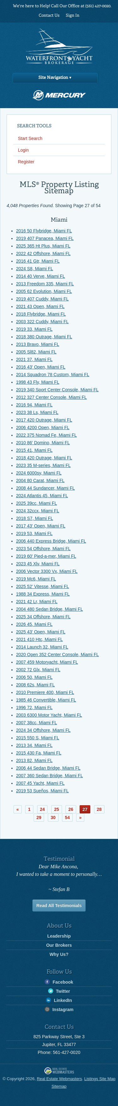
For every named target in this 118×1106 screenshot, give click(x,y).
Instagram (59, 1009)
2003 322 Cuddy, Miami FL (42, 321)
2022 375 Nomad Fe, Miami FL (46, 435)
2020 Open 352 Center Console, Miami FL (57, 654)
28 (99, 809)
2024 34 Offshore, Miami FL (43, 730)
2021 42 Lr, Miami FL (37, 601)
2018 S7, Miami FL (34, 518)
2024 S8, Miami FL (34, 268)
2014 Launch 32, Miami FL (42, 646)
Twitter (59, 991)
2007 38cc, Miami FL (36, 722)
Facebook (59, 982)
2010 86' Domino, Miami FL (43, 442)
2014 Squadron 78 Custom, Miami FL (52, 374)
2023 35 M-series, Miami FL (43, 465)
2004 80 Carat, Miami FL (40, 480)
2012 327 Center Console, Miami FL (51, 397)
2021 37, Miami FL (34, 359)
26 (70, 809)
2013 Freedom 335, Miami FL (45, 283)
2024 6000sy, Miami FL (38, 472)
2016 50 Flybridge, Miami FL (44, 230)
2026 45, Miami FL (34, 624)
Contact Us (49, 16)
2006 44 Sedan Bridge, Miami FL (48, 768)
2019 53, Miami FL (34, 533)
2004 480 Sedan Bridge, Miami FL (49, 609)
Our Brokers (59, 945)
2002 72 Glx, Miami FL (38, 669)
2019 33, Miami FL (34, 329)
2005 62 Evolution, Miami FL (44, 291)
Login (23, 150)
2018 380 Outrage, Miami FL (44, 336)
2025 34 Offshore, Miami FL (43, 616)
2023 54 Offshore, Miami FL (43, 548)
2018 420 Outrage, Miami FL (44, 457)
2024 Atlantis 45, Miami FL (42, 495)
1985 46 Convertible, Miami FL (46, 699)
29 (39, 817)
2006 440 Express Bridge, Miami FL (51, 541)
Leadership (59, 936)
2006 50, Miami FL (34, 677)
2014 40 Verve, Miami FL (40, 276)
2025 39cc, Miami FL (36, 503)
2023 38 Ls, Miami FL (37, 412)
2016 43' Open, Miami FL (40, 367)
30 (53, 817)
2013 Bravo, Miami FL (37, 344)
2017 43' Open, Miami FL (40, 525)
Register (26, 161)
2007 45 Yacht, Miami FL (40, 783)
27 (84, 809)
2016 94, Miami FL (34, 404)
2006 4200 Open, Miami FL (43, 427)
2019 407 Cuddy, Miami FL (42, 298)
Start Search (30, 138)
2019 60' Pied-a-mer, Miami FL (46, 556)
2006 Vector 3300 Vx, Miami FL (46, 571)
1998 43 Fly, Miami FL (37, 382)
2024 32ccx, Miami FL (37, 510)
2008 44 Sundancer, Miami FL (45, 488)
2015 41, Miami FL (34, 450)
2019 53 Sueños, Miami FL (42, 790)
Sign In (72, 16)
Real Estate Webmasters (59, 1071)
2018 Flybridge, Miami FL (41, 314)
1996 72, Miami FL (34, 707)
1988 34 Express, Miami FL (43, 594)
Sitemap (59, 1086)
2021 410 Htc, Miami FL (39, 639)
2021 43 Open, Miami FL (40, 306)
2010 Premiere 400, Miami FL (45, 692)
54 (67, 817)
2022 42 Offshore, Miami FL (43, 253)
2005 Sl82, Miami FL (36, 351)
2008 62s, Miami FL (35, 684)
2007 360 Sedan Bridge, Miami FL (49, 775)
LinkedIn (59, 1000)
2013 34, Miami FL (34, 745)
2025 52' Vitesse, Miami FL (42, 586)
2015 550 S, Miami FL (37, 737)
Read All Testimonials (59, 905)
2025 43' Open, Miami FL (40, 631)
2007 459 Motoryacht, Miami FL (47, 662)
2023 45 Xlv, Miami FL (37, 563)
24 (42, 809)
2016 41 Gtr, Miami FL (38, 261)
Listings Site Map (99, 1078)
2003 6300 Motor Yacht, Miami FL (49, 715)
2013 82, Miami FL (34, 760)
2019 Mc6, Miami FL (36, 578)
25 (56, 809)
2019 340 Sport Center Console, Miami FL (57, 389)
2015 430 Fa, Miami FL (38, 752)
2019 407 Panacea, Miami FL (45, 238)
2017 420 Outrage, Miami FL (44, 419)
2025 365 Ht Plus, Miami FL (43, 245)
